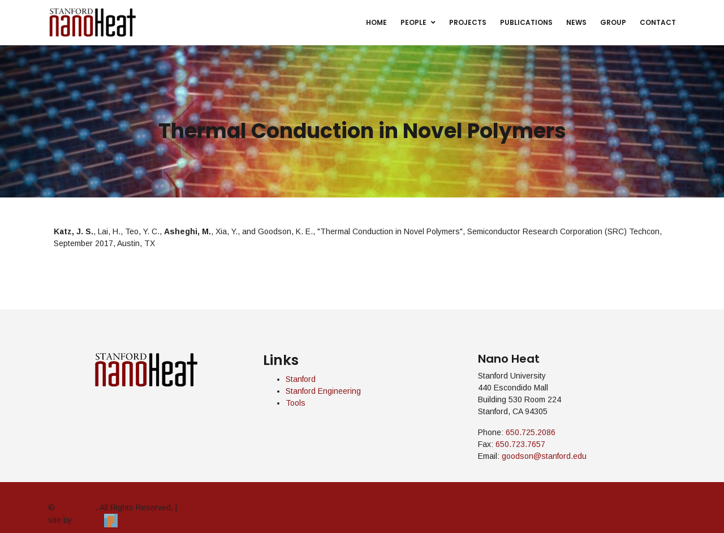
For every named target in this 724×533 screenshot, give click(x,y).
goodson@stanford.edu (544, 456)
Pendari (96, 520)
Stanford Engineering (323, 391)
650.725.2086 (530, 432)
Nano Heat (76, 507)
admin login (199, 507)
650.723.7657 (520, 444)
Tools (295, 402)
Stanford (301, 379)
